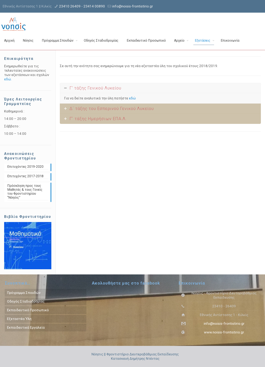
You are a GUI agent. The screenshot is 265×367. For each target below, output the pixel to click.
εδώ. (8, 79)
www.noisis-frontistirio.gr (224, 332)
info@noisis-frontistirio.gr (132, 6)
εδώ (132, 98)
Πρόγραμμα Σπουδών (24, 293)
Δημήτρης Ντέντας (144, 358)
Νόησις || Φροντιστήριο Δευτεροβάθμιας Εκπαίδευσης (135, 354)
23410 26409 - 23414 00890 (82, 6)
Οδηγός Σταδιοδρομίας (26, 301)
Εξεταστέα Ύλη (19, 319)
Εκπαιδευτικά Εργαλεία (26, 327)
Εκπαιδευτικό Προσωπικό (28, 310)
